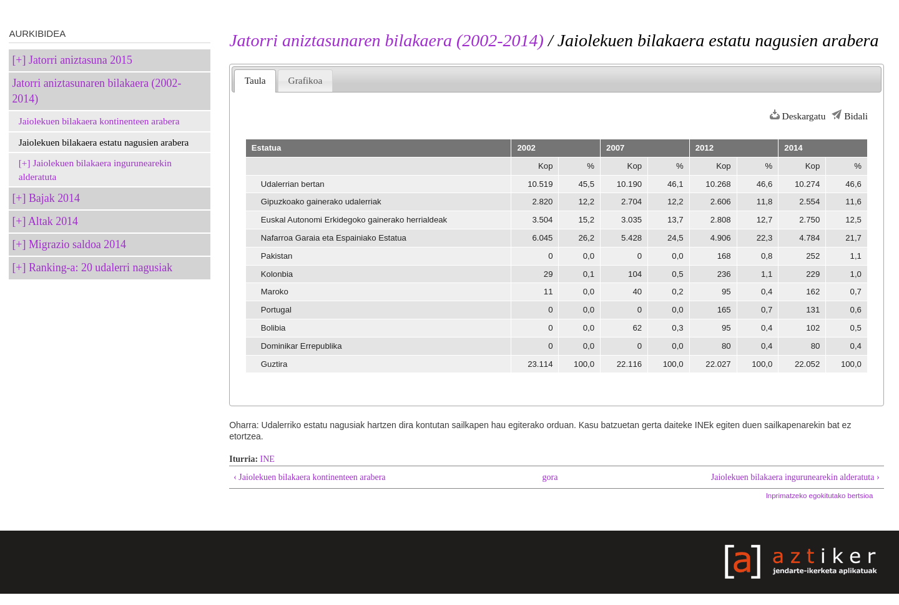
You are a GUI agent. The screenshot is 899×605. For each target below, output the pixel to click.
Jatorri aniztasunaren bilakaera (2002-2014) (96, 91)
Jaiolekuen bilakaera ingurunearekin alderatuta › (795, 477)
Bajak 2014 (54, 198)
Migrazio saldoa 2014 (77, 244)
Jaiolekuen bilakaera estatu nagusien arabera (104, 142)
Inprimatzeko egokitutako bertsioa (819, 495)
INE (267, 459)
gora (550, 477)
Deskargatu (804, 116)
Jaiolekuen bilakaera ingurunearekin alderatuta (95, 170)
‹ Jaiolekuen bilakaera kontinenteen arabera (309, 477)
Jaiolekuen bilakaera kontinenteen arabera (99, 121)
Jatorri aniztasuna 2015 (80, 60)
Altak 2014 (53, 221)
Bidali (856, 116)
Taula (255, 80)
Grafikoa (305, 80)
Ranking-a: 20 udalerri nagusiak (100, 267)
